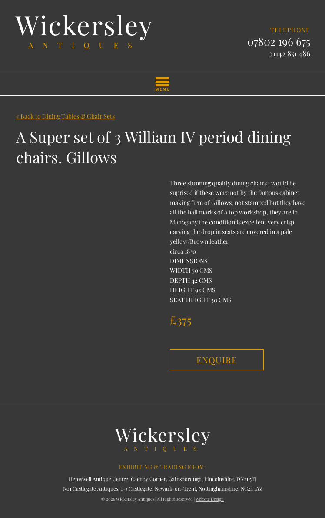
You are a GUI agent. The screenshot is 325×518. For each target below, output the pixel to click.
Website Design (210, 499)
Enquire (216, 360)
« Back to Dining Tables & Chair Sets (65, 116)
